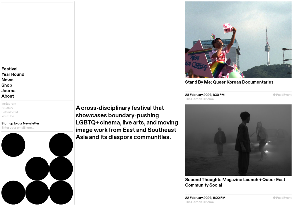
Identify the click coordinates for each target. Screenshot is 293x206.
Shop (6, 85)
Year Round (12, 74)
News (7, 80)
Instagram (8, 104)
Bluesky (7, 108)
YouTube (7, 116)
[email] (37, 128)
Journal (9, 91)
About (7, 96)
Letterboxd (9, 112)
